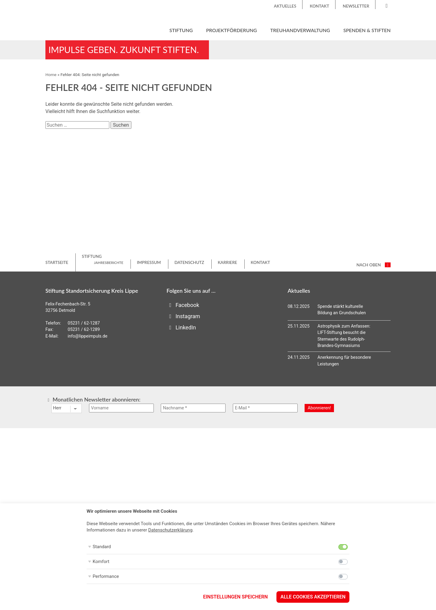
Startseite (56, 262)
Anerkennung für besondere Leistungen (344, 361)
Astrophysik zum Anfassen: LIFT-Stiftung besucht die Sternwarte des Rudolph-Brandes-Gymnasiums (344, 336)
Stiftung (181, 30)
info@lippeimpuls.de (87, 336)
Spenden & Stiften (367, 30)
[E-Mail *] (265, 408)
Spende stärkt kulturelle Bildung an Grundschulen (342, 310)
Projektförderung (231, 30)
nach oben (373, 264)
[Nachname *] (193, 408)
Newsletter (356, 6)
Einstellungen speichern (235, 597)
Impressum (149, 262)
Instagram (183, 316)
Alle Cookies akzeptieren (312, 597)
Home (51, 74)
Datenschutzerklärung (170, 530)
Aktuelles (285, 6)
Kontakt (319, 6)
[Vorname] (121, 408)
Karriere (227, 262)
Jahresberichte (108, 263)
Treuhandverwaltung (300, 30)
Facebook (183, 305)
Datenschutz (189, 262)
